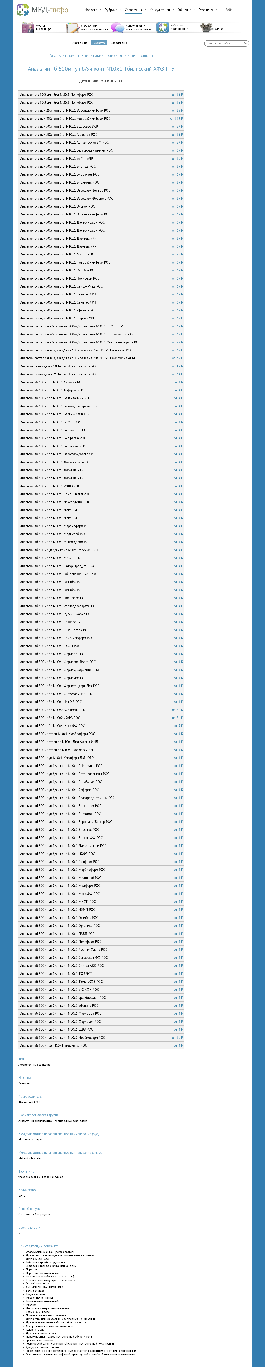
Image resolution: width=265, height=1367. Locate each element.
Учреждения (79, 43)
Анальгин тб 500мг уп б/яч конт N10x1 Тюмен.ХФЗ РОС (101, 981)
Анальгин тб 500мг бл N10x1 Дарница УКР (101, 470)
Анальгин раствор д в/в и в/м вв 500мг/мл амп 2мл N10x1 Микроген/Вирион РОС (101, 342)
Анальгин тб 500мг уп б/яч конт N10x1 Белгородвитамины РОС (101, 797)
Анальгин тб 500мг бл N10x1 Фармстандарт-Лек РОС (101, 685)
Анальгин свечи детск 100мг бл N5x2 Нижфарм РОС (101, 366)
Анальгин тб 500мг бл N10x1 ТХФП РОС (101, 646)
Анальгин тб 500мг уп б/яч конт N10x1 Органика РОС (101, 925)
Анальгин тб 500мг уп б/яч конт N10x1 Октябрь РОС (101, 917)
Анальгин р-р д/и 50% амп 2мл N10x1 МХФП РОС (101, 254)
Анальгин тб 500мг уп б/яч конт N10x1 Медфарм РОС (101, 885)
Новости (90, 10)
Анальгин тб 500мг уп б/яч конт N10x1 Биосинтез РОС (101, 805)
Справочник (133, 10)
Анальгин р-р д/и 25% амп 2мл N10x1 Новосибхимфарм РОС (101, 118)
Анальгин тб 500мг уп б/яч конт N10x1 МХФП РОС (101, 901)
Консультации (160, 10)
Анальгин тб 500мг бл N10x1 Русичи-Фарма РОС (101, 613)
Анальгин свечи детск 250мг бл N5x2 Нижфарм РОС (101, 374)
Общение (184, 10)
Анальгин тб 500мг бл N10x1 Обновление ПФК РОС (101, 574)
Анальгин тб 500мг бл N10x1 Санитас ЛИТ (101, 621)
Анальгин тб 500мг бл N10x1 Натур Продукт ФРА (101, 566)
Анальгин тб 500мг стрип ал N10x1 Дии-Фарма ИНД (101, 741)
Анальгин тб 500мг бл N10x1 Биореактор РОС (101, 430)
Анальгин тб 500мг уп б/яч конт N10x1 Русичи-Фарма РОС (101, 949)
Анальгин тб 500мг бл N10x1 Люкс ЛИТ (101, 510)
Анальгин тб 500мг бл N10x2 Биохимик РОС (101, 709)
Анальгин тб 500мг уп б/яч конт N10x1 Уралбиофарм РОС (101, 997)
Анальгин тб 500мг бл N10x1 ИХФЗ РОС (101, 486)
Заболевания (119, 43)
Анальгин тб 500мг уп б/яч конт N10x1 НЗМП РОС (101, 909)
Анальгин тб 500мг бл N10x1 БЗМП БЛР (101, 422)
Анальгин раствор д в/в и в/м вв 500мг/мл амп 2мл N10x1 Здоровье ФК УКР (101, 334)
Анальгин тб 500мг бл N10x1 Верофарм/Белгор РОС (101, 454)
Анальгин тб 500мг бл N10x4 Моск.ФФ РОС (101, 725)
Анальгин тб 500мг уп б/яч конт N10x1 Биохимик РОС (101, 813)
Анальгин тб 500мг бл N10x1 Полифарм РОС (101, 597)
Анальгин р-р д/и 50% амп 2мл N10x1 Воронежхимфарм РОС (101, 214)
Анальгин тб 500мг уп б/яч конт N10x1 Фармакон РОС (101, 1021)
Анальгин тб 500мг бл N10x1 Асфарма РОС (101, 390)
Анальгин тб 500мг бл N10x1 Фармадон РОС (101, 653)
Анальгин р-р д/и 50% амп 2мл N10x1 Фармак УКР (101, 318)
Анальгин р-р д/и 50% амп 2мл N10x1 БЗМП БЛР (101, 158)
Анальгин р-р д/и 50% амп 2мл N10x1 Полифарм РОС (101, 278)
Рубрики (111, 10)
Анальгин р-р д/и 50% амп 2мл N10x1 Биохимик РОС (101, 182)
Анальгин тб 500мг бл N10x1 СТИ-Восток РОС (101, 630)
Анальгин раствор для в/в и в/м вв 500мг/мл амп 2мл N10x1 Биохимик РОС (101, 350)
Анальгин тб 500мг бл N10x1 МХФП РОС (101, 557)
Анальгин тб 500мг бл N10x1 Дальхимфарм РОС (101, 462)
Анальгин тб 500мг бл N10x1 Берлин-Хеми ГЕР (101, 414)
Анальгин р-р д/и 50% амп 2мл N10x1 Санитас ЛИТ (101, 294)
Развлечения (208, 10)
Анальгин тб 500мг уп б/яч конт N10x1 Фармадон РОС (101, 1013)
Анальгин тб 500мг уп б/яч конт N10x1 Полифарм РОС (101, 941)
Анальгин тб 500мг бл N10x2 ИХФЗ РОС (101, 717)
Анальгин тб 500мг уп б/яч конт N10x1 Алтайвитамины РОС (101, 773)
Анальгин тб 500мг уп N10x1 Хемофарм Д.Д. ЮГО (101, 757)
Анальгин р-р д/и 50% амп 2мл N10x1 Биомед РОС (101, 166)
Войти (229, 10)
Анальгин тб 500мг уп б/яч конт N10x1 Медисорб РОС (101, 877)
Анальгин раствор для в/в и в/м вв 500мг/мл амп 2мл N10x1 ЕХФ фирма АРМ (101, 358)
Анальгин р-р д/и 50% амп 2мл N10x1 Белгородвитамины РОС (101, 150)
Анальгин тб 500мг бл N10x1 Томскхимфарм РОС (101, 637)
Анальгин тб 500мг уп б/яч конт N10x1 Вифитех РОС (101, 829)
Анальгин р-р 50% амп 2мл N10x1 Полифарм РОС (101, 94)
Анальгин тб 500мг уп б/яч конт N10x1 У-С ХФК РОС (101, 989)
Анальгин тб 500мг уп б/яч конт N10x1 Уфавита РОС (101, 1005)
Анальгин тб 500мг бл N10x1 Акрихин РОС (101, 382)
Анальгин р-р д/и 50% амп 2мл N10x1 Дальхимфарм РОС (101, 222)
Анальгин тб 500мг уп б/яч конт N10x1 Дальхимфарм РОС (101, 845)
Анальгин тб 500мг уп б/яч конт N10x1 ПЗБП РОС (101, 933)
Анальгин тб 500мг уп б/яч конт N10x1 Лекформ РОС (101, 861)
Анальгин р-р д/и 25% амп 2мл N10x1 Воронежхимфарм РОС (101, 110)
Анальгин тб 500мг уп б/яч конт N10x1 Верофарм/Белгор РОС (101, 821)
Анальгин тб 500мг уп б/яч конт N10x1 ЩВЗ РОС (101, 1029)
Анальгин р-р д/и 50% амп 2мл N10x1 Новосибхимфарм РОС (101, 262)
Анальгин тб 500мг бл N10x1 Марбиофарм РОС (101, 526)
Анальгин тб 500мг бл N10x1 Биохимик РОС (101, 446)
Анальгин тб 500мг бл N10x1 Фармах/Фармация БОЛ (101, 669)
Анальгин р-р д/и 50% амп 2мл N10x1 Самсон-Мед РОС (101, 286)
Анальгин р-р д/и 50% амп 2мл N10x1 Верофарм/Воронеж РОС (101, 198)
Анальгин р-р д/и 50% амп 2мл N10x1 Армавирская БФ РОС (101, 142)
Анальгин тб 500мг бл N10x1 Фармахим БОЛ (101, 677)
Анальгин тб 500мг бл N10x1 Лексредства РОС (101, 502)
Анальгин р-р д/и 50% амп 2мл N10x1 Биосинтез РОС (101, 174)
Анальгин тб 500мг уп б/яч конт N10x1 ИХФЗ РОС (101, 853)
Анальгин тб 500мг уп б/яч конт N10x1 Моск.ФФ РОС (101, 550)
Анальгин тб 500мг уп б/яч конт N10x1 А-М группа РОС (101, 765)
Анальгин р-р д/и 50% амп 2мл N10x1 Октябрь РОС (101, 270)
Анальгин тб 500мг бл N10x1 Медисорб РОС (101, 534)
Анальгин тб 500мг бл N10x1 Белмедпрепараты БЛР (101, 406)
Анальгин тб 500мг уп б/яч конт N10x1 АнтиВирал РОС (101, 781)
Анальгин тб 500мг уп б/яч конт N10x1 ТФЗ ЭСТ (101, 973)
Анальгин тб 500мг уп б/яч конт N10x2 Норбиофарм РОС (101, 1037)
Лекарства (99, 43)
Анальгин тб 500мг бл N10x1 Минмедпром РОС (101, 541)
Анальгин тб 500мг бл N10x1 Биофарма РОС (101, 438)
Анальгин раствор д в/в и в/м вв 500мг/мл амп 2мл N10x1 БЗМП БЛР (101, 326)
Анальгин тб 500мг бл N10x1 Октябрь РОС (101, 581)
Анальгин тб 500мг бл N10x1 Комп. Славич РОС (101, 494)
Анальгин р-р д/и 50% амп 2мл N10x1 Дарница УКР (101, 238)
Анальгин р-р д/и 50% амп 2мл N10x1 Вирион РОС (101, 206)
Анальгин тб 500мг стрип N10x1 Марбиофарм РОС (101, 733)
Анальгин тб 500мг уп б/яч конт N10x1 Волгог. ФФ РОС (101, 837)
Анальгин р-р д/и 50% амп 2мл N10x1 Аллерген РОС (101, 134)
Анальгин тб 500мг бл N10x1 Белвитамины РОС (101, 398)
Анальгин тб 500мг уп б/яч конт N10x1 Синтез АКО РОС (101, 965)
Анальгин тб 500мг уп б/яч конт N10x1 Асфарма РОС (101, 789)
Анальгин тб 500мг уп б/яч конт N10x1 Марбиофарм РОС (101, 869)
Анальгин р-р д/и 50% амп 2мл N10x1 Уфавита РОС (101, 310)
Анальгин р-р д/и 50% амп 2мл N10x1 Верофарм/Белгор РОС (101, 190)
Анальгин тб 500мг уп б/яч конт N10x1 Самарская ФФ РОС (101, 957)
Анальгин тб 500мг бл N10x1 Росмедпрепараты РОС (101, 606)
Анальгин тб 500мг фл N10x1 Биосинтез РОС (101, 1045)
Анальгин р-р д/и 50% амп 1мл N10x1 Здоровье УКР (101, 126)
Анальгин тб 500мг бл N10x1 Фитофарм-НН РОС (101, 693)
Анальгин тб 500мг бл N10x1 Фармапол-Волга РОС (101, 661)
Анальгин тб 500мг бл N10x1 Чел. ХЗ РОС (101, 701)
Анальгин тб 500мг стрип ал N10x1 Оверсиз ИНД (101, 749)
